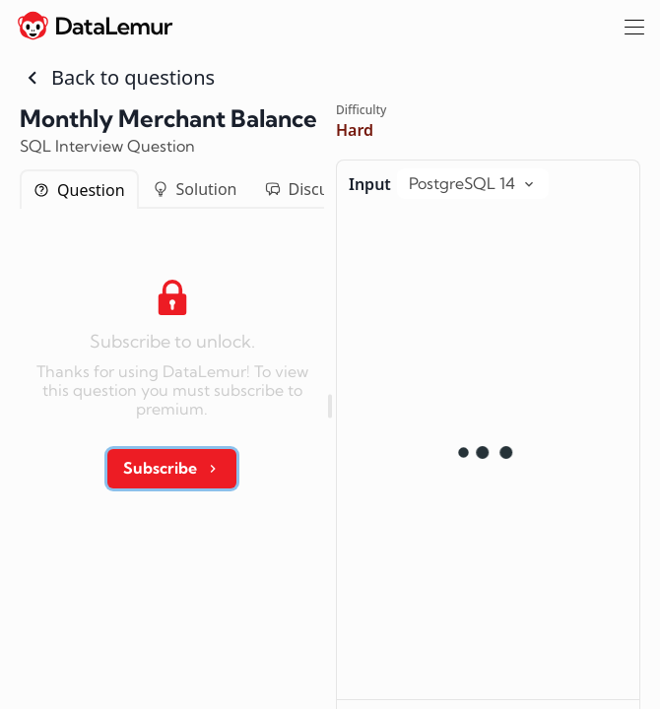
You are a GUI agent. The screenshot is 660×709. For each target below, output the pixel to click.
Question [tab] (79, 190)
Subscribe (172, 468)
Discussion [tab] (316, 189)
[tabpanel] (172, 377)
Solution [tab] (195, 189)
